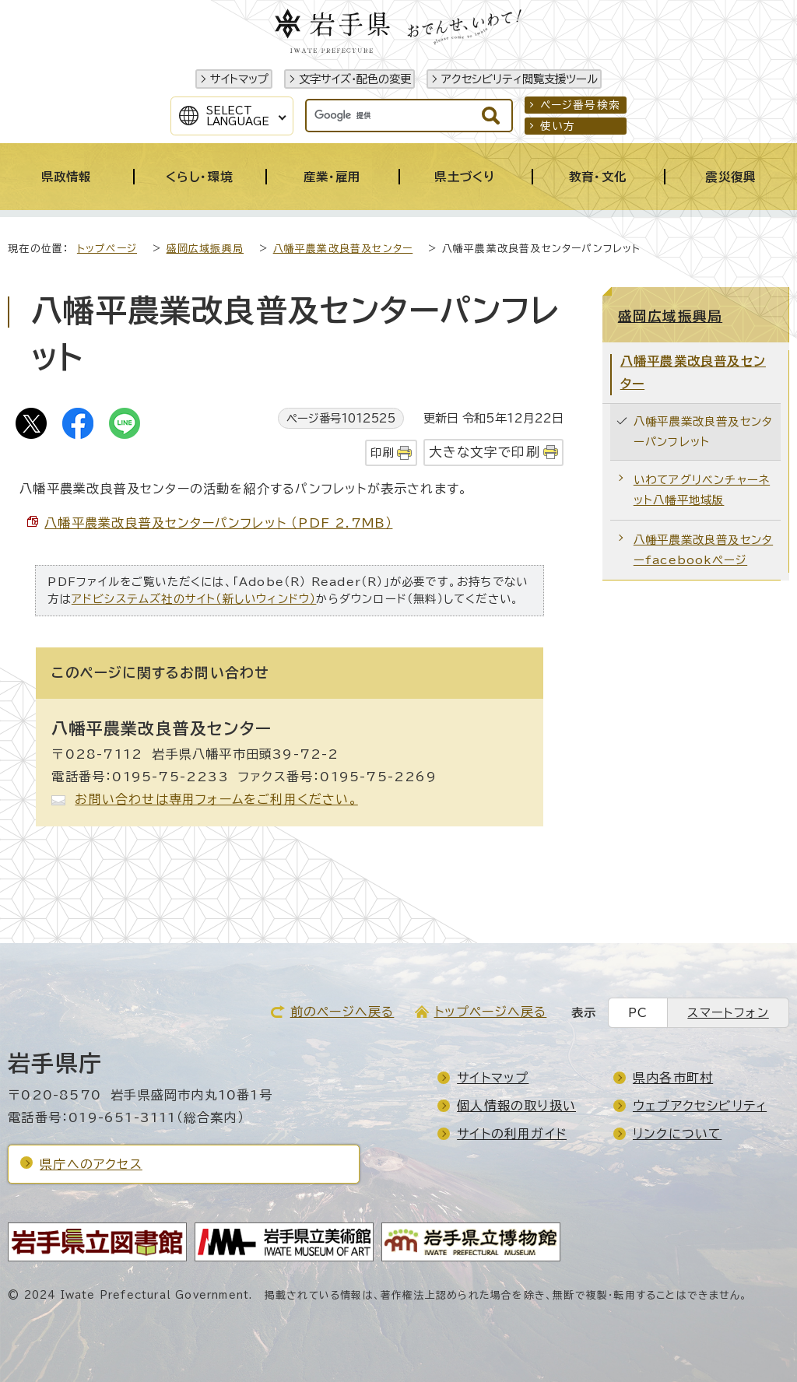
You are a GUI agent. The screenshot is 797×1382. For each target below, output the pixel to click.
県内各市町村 (673, 1078)
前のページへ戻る (342, 1011)
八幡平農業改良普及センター (343, 249)
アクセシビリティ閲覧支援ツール (519, 79)
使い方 (558, 126)
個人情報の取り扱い (516, 1106)
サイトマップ (239, 79)
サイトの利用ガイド (512, 1134)
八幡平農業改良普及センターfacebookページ (703, 550)
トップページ (107, 249)
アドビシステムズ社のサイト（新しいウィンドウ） (194, 599)
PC (638, 1013)
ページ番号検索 (580, 105)
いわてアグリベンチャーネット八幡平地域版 (702, 490)
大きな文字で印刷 (484, 451)
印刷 (382, 452)
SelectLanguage (237, 116)
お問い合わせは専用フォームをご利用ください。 (216, 799)
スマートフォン (727, 1013)
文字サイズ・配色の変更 (355, 79)
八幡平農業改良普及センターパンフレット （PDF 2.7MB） (218, 523)
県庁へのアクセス (91, 1164)
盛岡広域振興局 (205, 249)
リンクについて (677, 1134)
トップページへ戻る (490, 1011)
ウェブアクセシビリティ (700, 1106)
